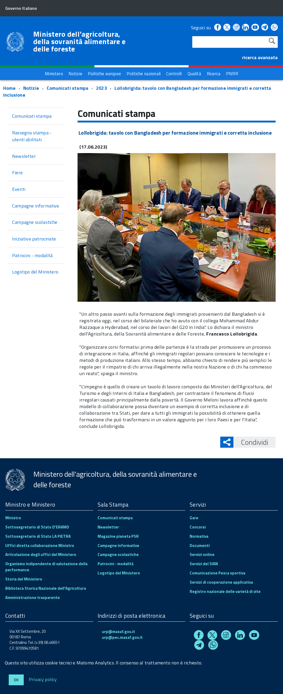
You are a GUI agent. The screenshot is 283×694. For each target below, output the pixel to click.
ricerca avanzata (260, 57)
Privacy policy (43, 679)
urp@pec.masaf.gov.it (122, 637)
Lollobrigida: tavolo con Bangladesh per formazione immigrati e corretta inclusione (137, 91)
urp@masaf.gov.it (118, 632)
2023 (101, 88)
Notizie (31, 88)
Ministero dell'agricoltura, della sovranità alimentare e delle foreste (79, 41)
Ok (16, 680)
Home (9, 88)
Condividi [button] (250, 442)
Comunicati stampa (67, 88)
